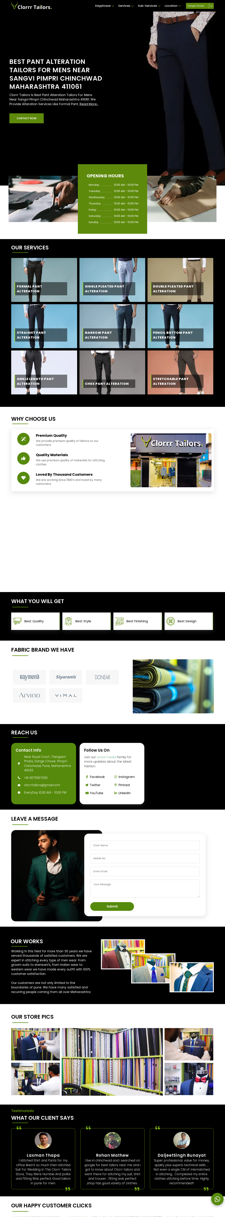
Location (173, 6)
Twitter (92, 785)
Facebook (94, 777)
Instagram (124, 777)
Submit (112, 906)
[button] (26, 118)
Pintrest (121, 785)
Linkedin (122, 793)
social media (106, 757)
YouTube (93, 793)
